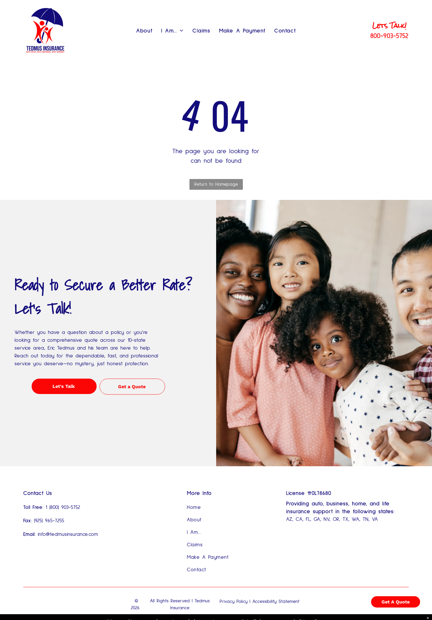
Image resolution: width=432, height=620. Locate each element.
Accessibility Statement (275, 601)
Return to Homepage (216, 184)
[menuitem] (144, 30)
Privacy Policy (233, 601)
